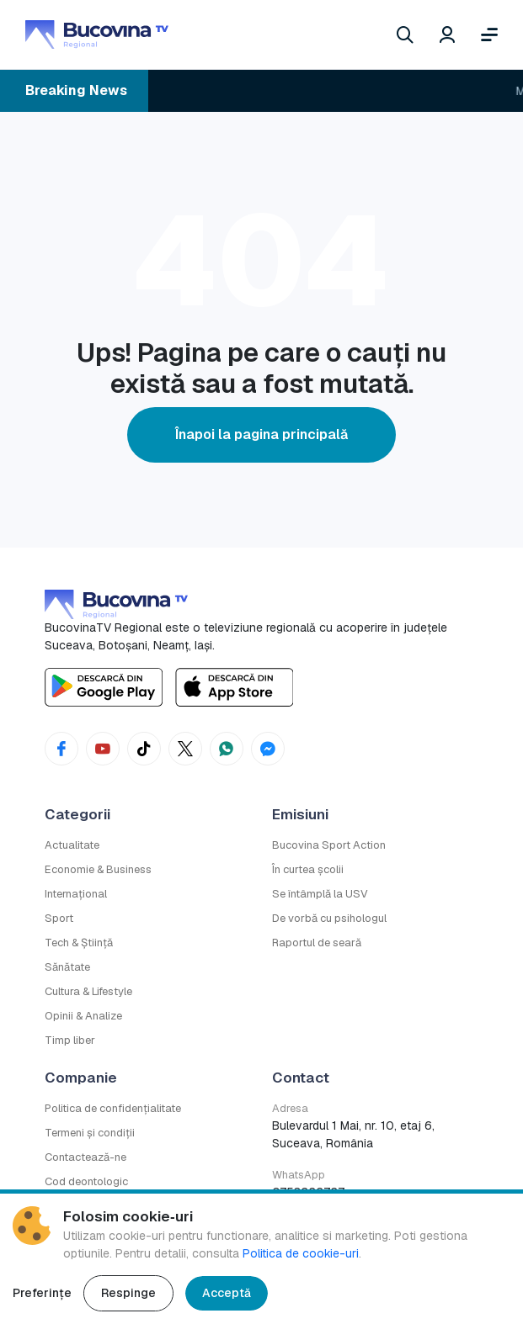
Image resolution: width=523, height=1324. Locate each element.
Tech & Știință (79, 942)
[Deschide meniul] (489, 34)
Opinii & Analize (83, 1016)
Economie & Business (98, 869)
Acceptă (226, 1292)
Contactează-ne (85, 1157)
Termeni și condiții (90, 1132)
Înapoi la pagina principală (261, 434)
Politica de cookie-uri (301, 1253)
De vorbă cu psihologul (329, 918)
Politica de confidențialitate (113, 1108)
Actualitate (72, 845)
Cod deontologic (86, 1181)
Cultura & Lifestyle (88, 991)
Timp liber (70, 1040)
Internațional (76, 894)
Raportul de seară (316, 942)
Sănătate (67, 967)
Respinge (128, 1292)
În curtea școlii (308, 869)
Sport (59, 918)
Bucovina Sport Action (329, 845)
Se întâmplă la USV (320, 894)
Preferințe (42, 1292)
